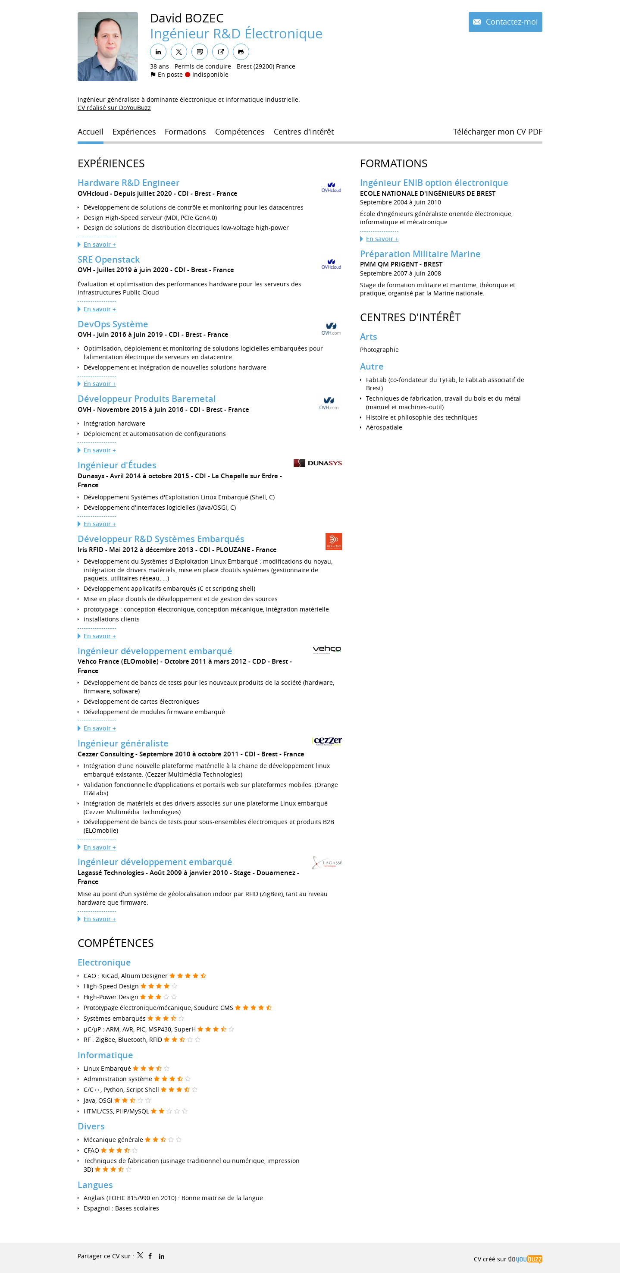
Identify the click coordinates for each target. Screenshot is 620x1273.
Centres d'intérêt (410, 317)
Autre (372, 366)
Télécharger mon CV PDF (497, 131)
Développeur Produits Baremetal (147, 398)
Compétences (116, 943)
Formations (394, 163)
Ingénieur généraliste (123, 743)
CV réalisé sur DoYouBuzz (114, 107)
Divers (91, 1126)
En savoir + (100, 244)
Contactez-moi (511, 21)
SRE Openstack (109, 259)
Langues (95, 1185)
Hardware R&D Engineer (129, 182)
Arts (368, 336)
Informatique (105, 1055)
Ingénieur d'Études (117, 465)
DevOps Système (113, 324)
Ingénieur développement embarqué (155, 651)
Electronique (104, 962)
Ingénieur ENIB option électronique (434, 182)
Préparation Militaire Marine (420, 254)
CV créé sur (508, 1259)
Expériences (111, 163)
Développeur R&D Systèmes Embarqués (161, 539)
